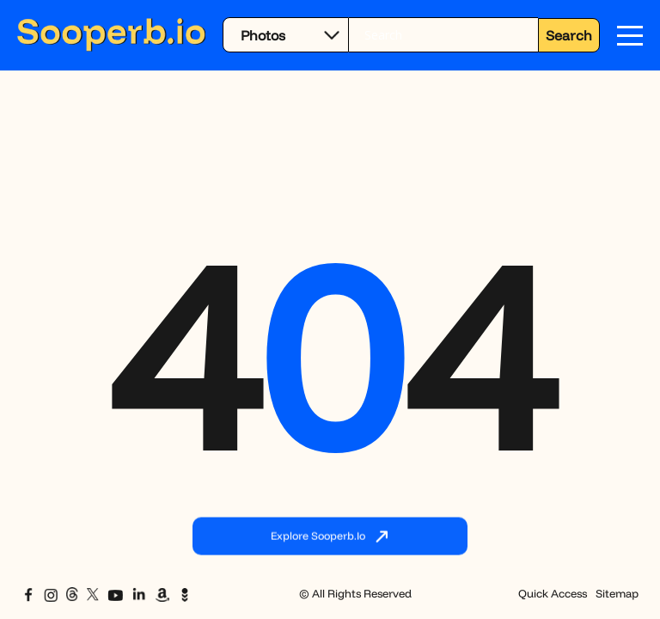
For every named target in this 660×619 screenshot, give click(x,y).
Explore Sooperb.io (330, 538)
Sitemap (617, 593)
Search (569, 35)
